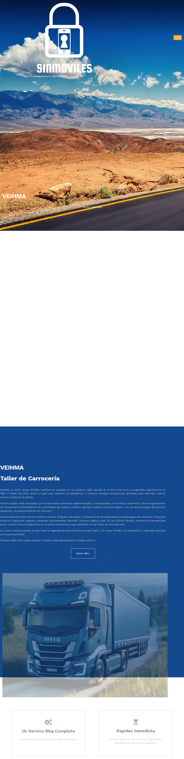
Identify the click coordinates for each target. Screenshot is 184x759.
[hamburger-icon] (178, 37)
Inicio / (86, 207)
